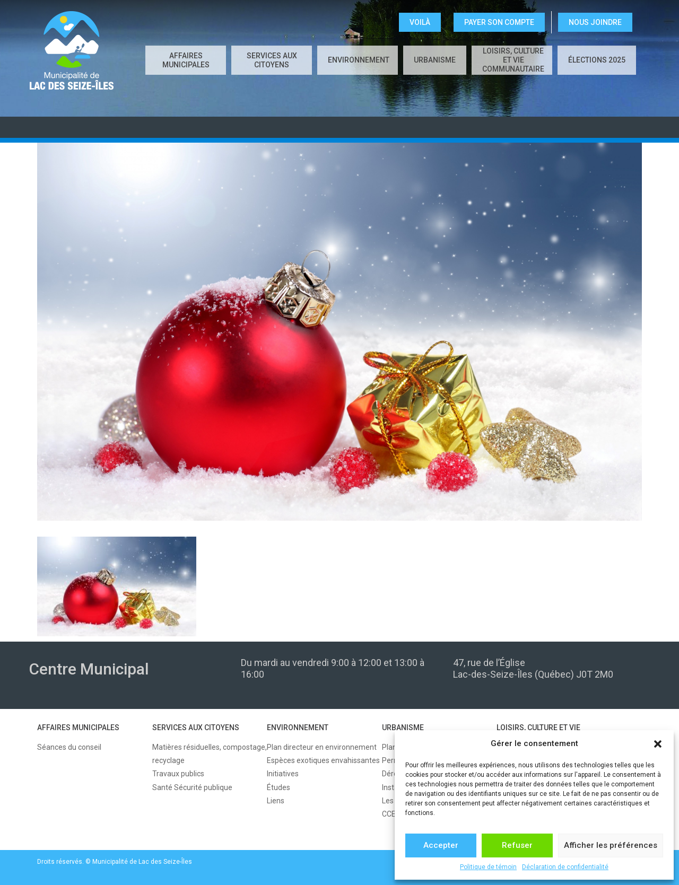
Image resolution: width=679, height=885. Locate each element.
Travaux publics (178, 773)
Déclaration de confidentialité (565, 867)
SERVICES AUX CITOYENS (272, 60)
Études (278, 787)
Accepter (440, 845)
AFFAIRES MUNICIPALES (186, 60)
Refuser (517, 845)
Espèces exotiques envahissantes (323, 760)
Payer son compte (499, 22)
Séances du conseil (69, 747)
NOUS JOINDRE (595, 22)
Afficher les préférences (610, 845)
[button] (657, 744)
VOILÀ (420, 22)
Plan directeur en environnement (322, 747)
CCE (389, 814)
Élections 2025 (596, 60)
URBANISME (435, 60)
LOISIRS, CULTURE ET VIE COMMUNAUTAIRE (513, 60)
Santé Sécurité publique (192, 787)
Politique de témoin (488, 867)
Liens (275, 800)
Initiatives (283, 773)
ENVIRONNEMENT (358, 60)
